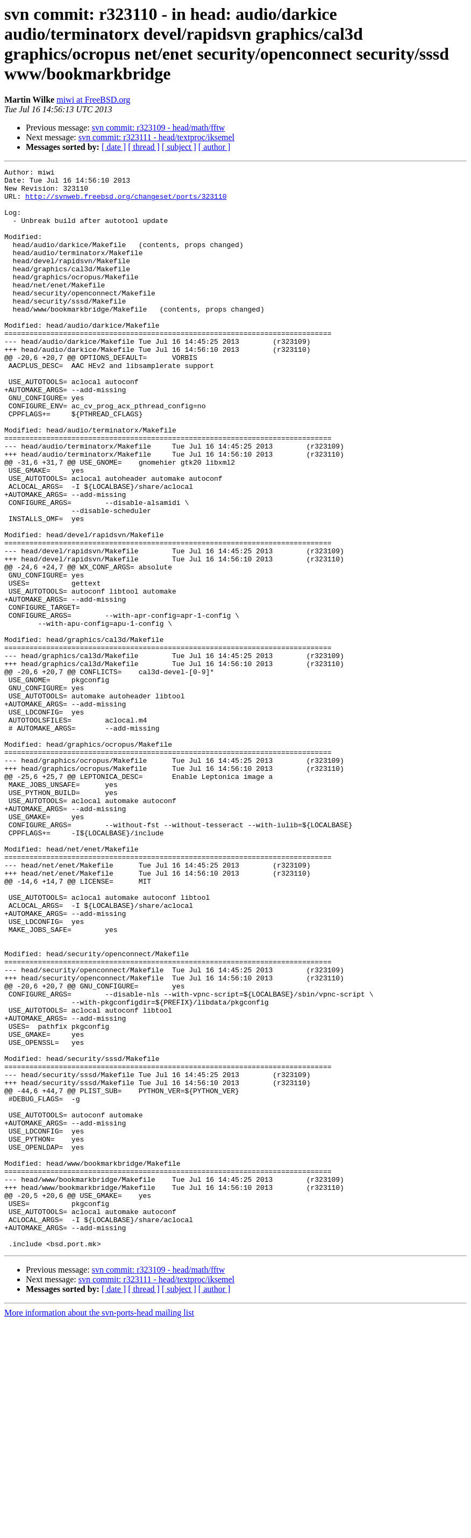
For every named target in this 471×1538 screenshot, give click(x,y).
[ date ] (114, 146)
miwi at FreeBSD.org (93, 99)
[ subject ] (179, 146)
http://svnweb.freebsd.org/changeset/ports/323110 (125, 202)
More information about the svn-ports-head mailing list (99, 1528)
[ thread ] (144, 146)
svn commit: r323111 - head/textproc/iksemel (156, 137)
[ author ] (214, 146)
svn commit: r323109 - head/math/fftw (158, 127)
